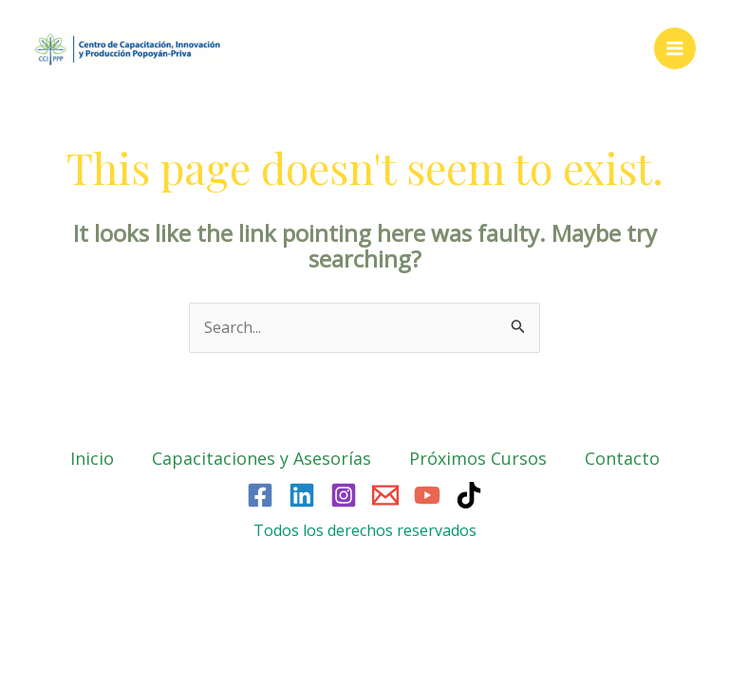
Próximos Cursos (478, 458)
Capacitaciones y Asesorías (261, 458)
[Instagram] (343, 495)
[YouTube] (427, 495)
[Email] (385, 495)
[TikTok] (469, 495)
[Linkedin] (302, 495)
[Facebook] (260, 495)
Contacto (622, 458)
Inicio (92, 458)
